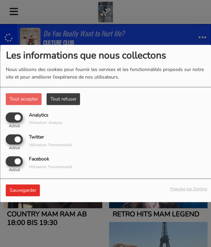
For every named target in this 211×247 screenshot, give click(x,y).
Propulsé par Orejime (188, 189)
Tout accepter (24, 99)
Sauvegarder (23, 190)
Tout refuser (63, 99)
